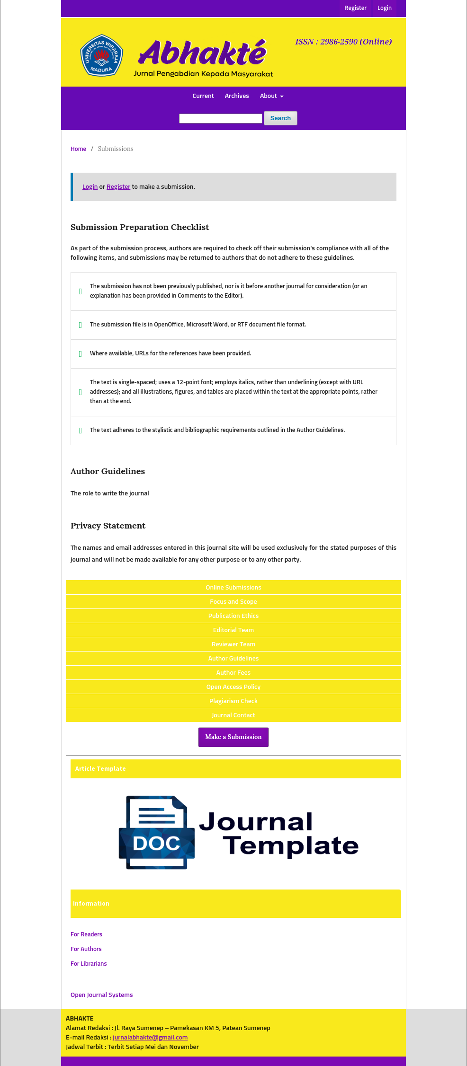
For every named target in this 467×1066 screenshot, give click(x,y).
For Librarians (89, 964)
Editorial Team (233, 630)
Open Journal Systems (102, 995)
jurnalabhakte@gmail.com (150, 1037)
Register (355, 8)
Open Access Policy (233, 687)
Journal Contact (233, 715)
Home (78, 149)
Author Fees (233, 673)
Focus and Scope (233, 602)
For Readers (86, 935)
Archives (237, 96)
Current (203, 96)
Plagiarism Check (233, 701)
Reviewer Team (233, 644)
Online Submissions (233, 587)
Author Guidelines (233, 658)
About (269, 96)
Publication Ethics (233, 616)
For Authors (86, 949)
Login (384, 8)
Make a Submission (233, 737)
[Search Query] (220, 118)
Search (280, 118)
